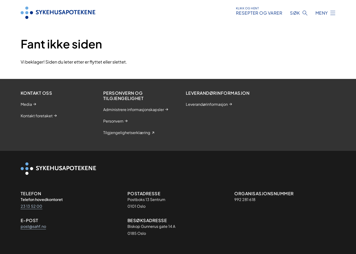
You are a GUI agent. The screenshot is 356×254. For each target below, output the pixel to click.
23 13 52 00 (31, 206)
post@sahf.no (33, 226)
